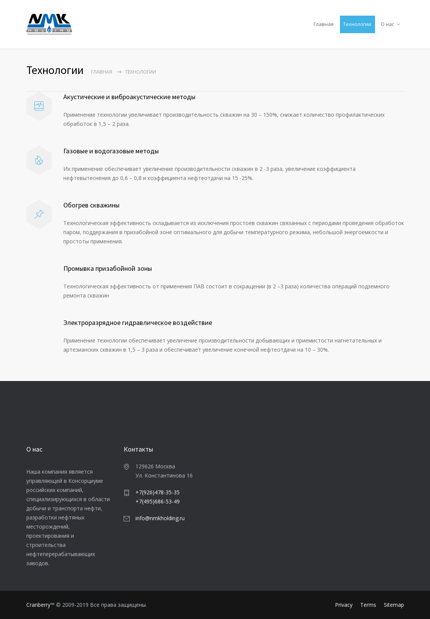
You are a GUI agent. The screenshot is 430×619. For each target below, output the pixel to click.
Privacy (344, 604)
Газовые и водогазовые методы (111, 150)
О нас (387, 24)
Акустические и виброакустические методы (129, 96)
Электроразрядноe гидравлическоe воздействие (137, 322)
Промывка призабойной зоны (107, 268)
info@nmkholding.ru (160, 518)
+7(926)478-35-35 (157, 492)
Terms (368, 604)
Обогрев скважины (91, 205)
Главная (323, 24)
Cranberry (38, 604)
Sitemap (394, 604)
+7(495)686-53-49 (157, 501)
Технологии (357, 24)
